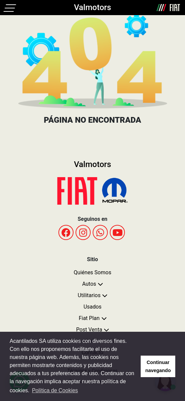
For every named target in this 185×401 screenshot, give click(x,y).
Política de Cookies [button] (55, 390)
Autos (89, 284)
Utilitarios (89, 295)
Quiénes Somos (92, 272)
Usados (93, 307)
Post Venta (89, 329)
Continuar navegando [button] (158, 366)
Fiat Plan (89, 318)
